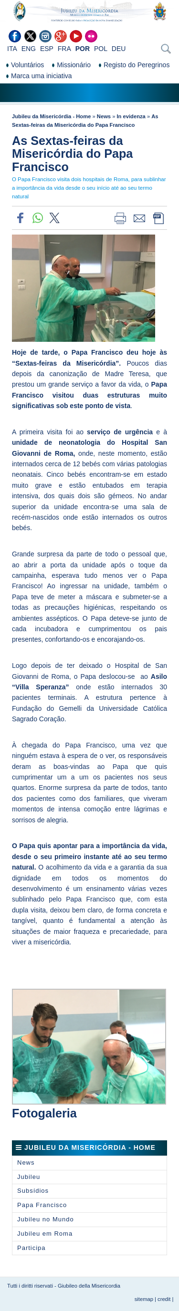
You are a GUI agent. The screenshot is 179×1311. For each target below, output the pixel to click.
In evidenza (131, 116)
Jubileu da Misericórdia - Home (51, 116)
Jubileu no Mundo (45, 1219)
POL (100, 48)
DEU (119, 48)
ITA (12, 48)
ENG (28, 48)
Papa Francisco (42, 1205)
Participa (31, 1247)
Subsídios (33, 1190)
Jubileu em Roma (45, 1233)
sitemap (144, 1299)
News (104, 116)
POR (82, 48)
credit (164, 1299)
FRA (64, 48)
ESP (46, 48)
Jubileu (28, 1176)
